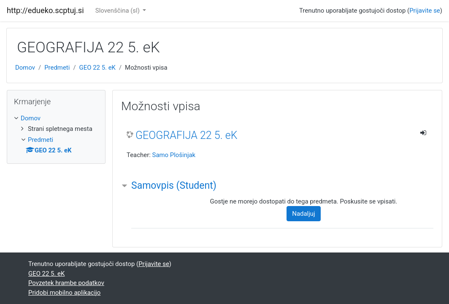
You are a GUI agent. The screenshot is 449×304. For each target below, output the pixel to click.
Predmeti (57, 67)
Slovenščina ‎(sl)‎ (118, 10)
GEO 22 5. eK (97, 67)
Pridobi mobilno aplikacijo (64, 292)
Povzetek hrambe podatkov (66, 283)
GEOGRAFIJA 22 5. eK (186, 135)
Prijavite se (424, 10)
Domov (25, 67)
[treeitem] (56, 118)
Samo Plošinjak (174, 155)
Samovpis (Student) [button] (173, 185)
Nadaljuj (303, 213)
